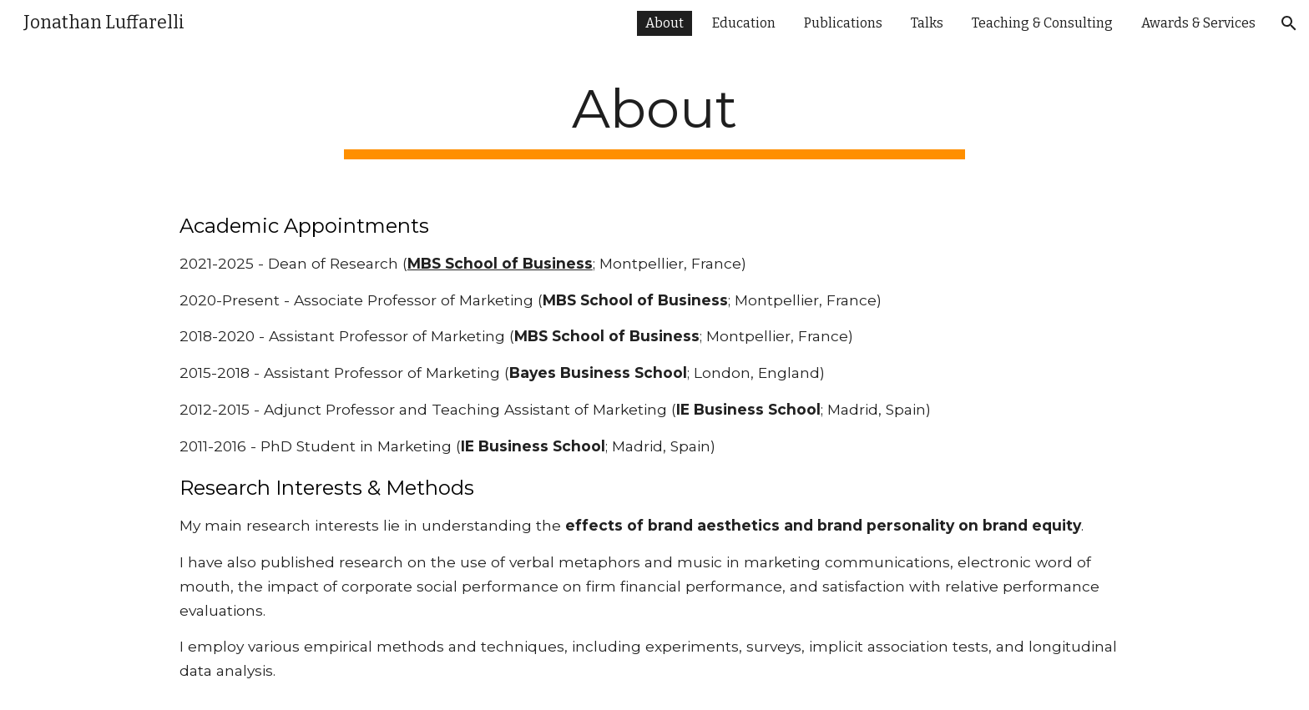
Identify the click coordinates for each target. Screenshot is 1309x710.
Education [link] (744, 23)
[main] (654, 118)
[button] (1289, 23)
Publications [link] (843, 23)
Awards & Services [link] (1198, 23)
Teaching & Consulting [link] (1042, 23)
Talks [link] (927, 23)
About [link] (664, 23)
